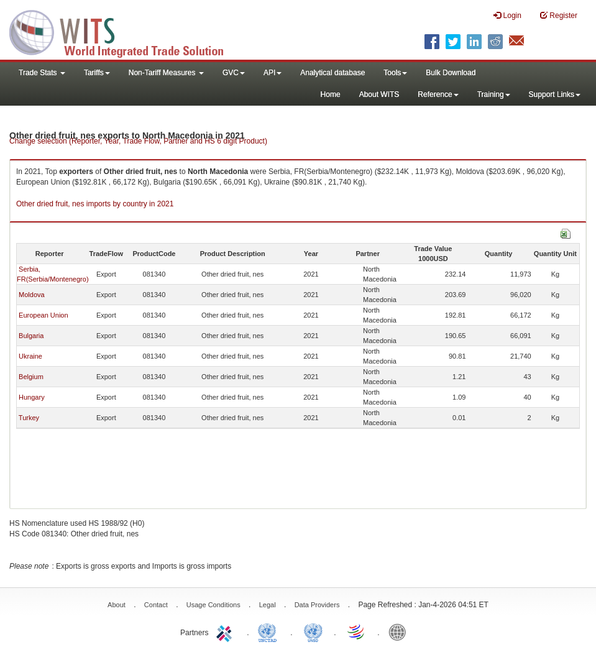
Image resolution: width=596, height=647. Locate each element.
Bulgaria (31, 335)
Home (331, 94)
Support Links (554, 94)
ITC (226, 631)
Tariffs (97, 72)
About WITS (379, 94)
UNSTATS (313, 631)
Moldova (32, 294)
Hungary (32, 397)
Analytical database (332, 72)
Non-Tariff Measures (166, 72)
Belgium (31, 376)
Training (493, 94)
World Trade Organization (356, 631)
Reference (438, 94)
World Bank (400, 631)
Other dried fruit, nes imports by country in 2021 (94, 204)
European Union (43, 315)
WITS (124, 31)
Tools (395, 72)
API (273, 72)
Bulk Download (450, 72)
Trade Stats (42, 72)
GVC (233, 72)
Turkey (29, 417)
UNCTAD (269, 631)
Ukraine (30, 356)
